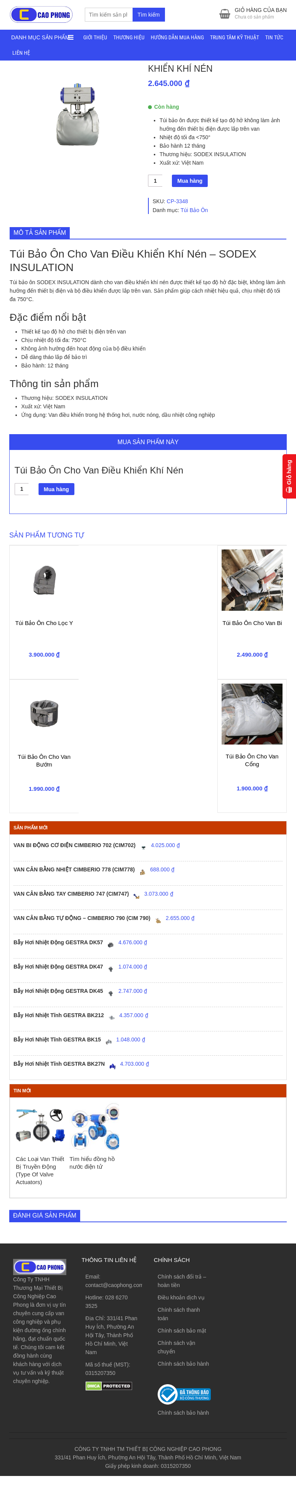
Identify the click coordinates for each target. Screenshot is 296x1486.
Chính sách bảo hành (183, 1374)
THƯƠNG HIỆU (129, 38)
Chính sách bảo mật (182, 1341)
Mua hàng (189, 191)
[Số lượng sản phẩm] (155, 191)
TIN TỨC (274, 38)
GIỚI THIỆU (95, 38)
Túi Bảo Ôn (194, 220)
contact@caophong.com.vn (118, 1295)
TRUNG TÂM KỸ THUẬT (234, 38)
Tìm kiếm (149, 15)
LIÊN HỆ (21, 54)
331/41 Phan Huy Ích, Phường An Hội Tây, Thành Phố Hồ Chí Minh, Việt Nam (112, 1346)
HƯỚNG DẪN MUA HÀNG (177, 38)
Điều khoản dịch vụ (181, 1308)
